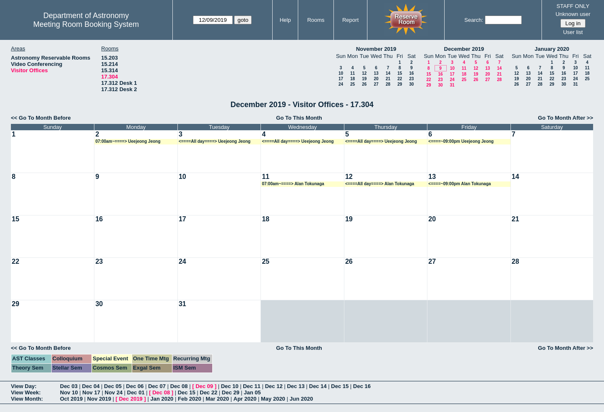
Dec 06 (135, 386)
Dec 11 (251, 386)
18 (352, 78)
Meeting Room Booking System (86, 24)
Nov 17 (91, 392)
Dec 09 (204, 386)
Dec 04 (91, 386)
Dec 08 (179, 386)
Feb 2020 (189, 399)
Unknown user (572, 14)
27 (376, 84)
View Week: (26, 392)
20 (376, 78)
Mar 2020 (217, 399)
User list (573, 32)
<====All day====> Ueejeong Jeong (214, 141)
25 (352, 84)
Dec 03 (69, 386)
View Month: (27, 399)
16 (411, 73)
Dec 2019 (130, 399)
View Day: (23, 386)
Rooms (315, 20)
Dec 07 (157, 386)
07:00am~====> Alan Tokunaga (293, 183)
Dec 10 (230, 386)
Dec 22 (208, 392)
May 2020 (273, 399)
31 (452, 85)
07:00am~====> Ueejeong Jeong (127, 141)
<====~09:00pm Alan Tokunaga (459, 183)
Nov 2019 (99, 399)
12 (364, 73)
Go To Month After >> (565, 118)
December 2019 (464, 49)
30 (411, 84)
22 (399, 78)
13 (376, 73)
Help (285, 20)
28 (387, 84)
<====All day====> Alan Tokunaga (379, 183)
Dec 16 (362, 386)
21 (387, 78)
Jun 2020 (301, 399)
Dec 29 (231, 392)
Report (350, 20)
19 (364, 78)
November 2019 (376, 49)
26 (364, 84)
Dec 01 (136, 392)
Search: (473, 20)
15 (399, 73)
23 (411, 78)
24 (340, 84)
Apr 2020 (245, 399)
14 (387, 73)
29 (399, 84)
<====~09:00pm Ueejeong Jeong (461, 141)
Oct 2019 (71, 399)
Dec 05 (113, 386)
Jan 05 (252, 392)
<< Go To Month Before (41, 118)
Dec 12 (274, 386)
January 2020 (552, 49)
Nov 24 (114, 392)
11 (352, 73)
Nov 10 (69, 392)
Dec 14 (318, 386)
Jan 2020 (161, 399)
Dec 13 (296, 386)
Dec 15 (340, 386)
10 (340, 73)
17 (340, 78)
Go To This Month (299, 118)
